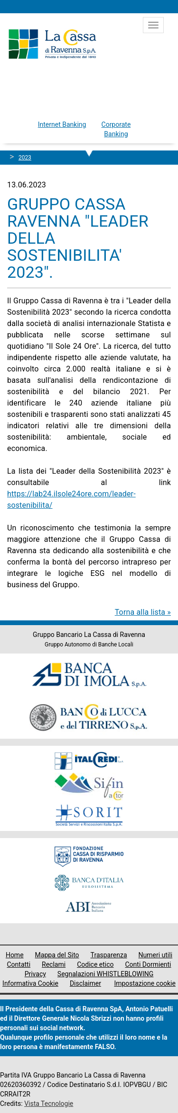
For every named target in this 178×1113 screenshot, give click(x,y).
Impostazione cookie (145, 983)
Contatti (18, 964)
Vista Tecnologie (48, 1103)
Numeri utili (156, 955)
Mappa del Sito (57, 955)
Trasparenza (109, 955)
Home (15, 955)
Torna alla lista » (143, 612)
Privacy (35, 974)
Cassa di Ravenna (52, 44)
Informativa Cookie (30, 983)
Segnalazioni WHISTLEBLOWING (105, 974)
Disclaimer (85, 983)
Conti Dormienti (148, 964)
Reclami (54, 964)
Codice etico (95, 964)
